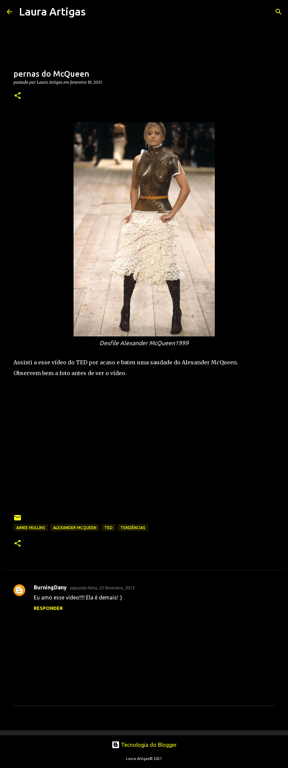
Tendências (132, 527)
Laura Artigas (52, 11)
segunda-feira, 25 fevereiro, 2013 (101, 587)
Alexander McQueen (74, 527)
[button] (17, 96)
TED (108, 527)
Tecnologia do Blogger (144, 745)
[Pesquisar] (95, 12)
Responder (48, 608)
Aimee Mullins (30, 527)
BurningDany (50, 587)
